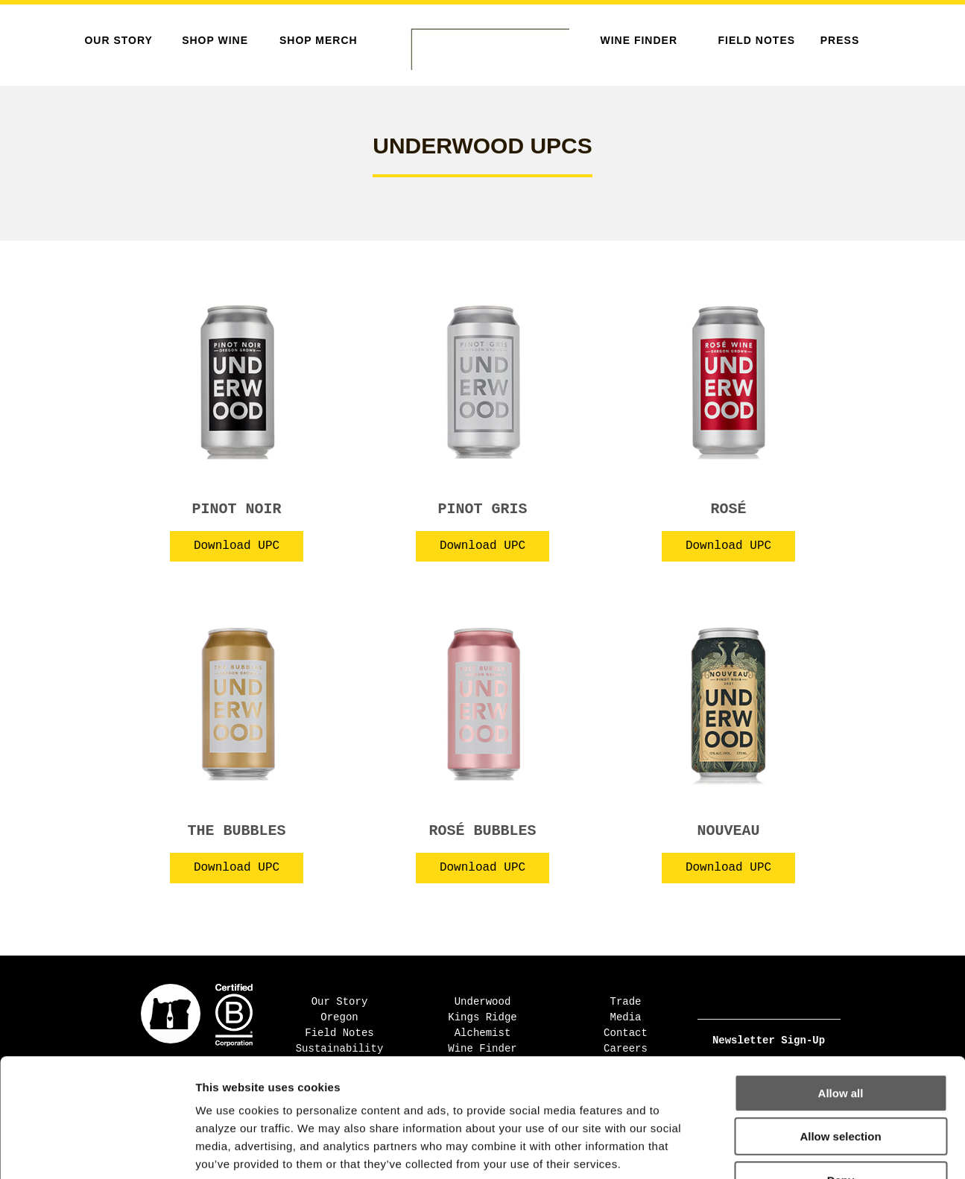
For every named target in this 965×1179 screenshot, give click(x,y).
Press (839, 40)
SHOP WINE (215, 40)
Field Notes (757, 40)
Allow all (841, 997)
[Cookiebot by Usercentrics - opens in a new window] (96, 1150)
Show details (782, 1149)
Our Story (118, 40)
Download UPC (236, 546)
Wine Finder (638, 40)
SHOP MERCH (318, 40)
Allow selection (840, 1041)
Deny (841, 1084)
